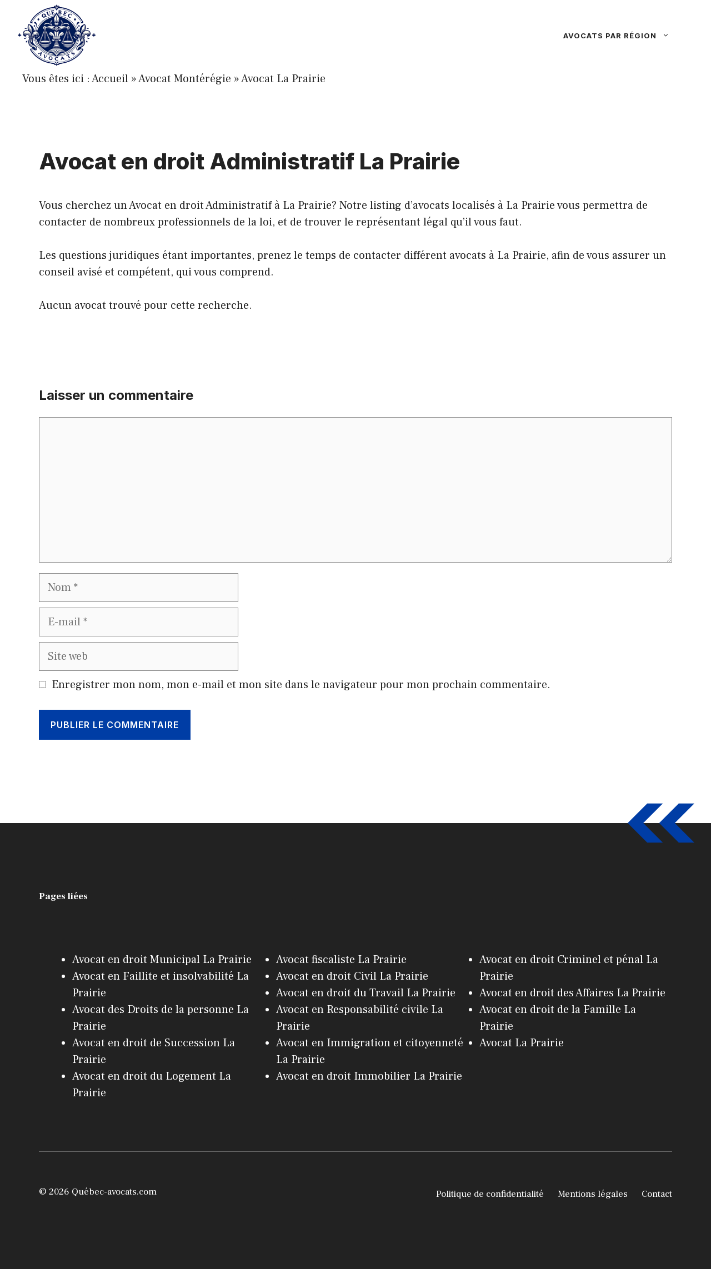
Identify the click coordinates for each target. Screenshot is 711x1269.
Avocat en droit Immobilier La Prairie (369, 1076)
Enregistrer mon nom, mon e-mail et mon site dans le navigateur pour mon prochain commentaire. (301, 685)
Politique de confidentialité (490, 1194)
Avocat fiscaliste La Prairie (341, 959)
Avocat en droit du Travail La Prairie (365, 993)
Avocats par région (628, 35)
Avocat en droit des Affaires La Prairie (572, 993)
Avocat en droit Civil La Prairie (352, 976)
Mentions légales (593, 1194)
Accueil (110, 79)
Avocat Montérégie (184, 79)
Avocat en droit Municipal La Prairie (162, 959)
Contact (657, 1194)
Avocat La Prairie (283, 79)
